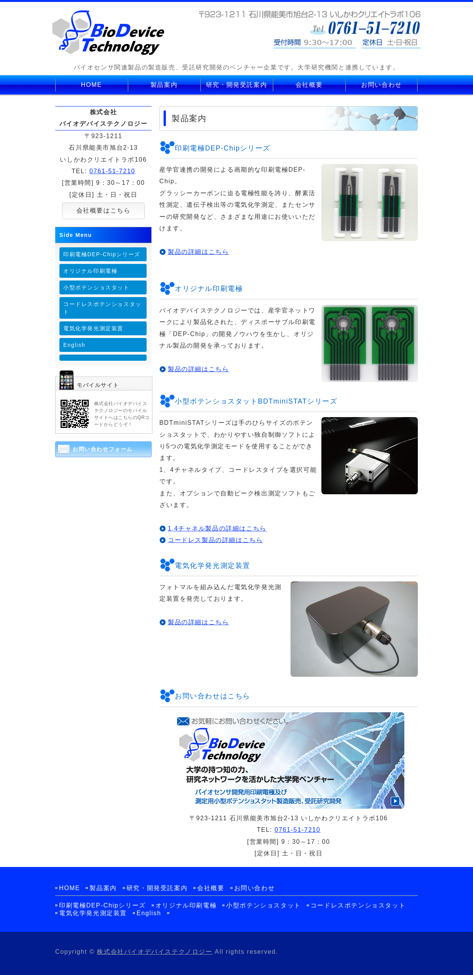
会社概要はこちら (103, 210)
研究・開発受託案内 (236, 84)
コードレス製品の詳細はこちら (215, 540)
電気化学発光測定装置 (93, 328)
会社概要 (309, 84)
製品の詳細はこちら (198, 251)
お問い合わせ (381, 84)
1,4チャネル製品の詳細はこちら (217, 528)
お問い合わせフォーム (103, 449)
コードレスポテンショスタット (102, 308)
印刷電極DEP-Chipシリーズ (101, 254)
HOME (91, 84)
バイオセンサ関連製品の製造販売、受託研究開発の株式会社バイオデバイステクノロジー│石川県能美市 (108, 33)
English (74, 345)
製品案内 (163, 84)
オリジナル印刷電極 (90, 271)
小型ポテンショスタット (96, 287)
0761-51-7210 (298, 829)
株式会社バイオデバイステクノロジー (154, 951)
